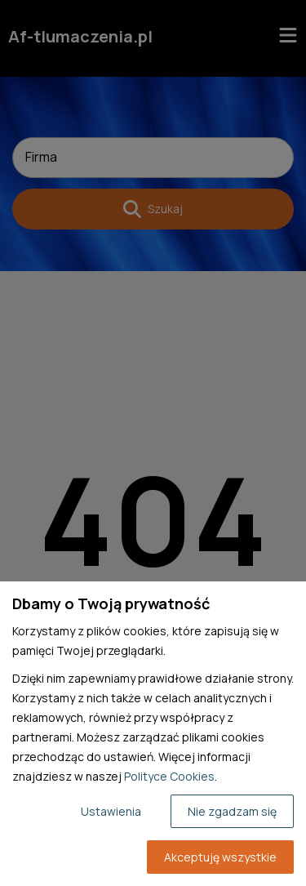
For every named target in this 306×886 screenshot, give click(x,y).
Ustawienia (111, 811)
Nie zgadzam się (232, 811)
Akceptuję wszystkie (220, 857)
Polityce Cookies (169, 776)
